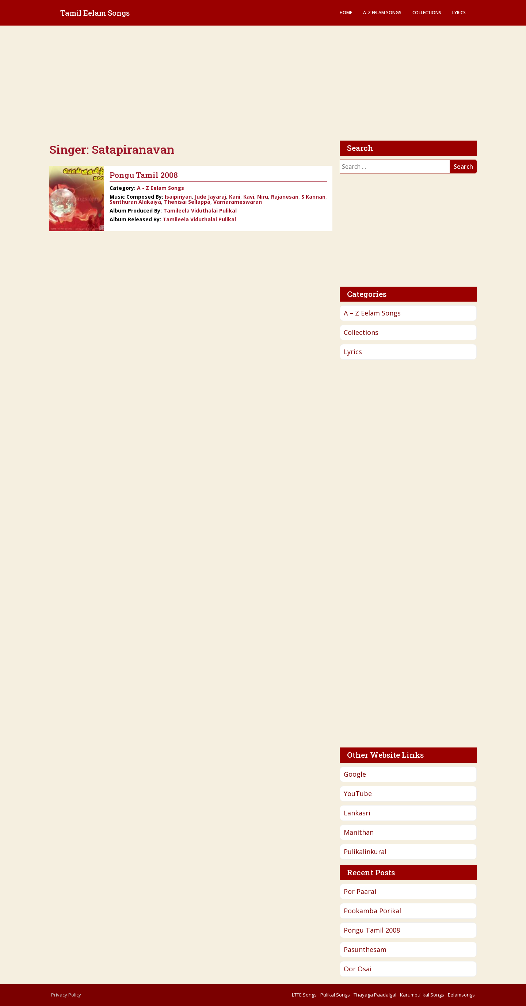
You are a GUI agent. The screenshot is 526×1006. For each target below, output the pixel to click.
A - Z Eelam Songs (160, 187)
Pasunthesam (365, 949)
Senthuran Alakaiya (135, 201)
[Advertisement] (263, 84)
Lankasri (357, 812)
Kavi (248, 196)
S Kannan (313, 196)
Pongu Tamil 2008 (372, 930)
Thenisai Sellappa (187, 201)
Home (346, 12)
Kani (234, 196)
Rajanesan (284, 196)
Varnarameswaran (237, 201)
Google (355, 774)
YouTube (358, 793)
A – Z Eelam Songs (372, 313)
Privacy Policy (66, 994)
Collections (426, 12)
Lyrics (459, 12)
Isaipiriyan (178, 196)
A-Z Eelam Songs (382, 12)
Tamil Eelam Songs (95, 13)
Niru (262, 196)
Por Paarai (360, 891)
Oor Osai (357, 968)
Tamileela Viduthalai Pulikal (200, 210)
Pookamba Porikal (372, 910)
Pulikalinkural (365, 851)
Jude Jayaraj (210, 196)
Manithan (359, 832)
